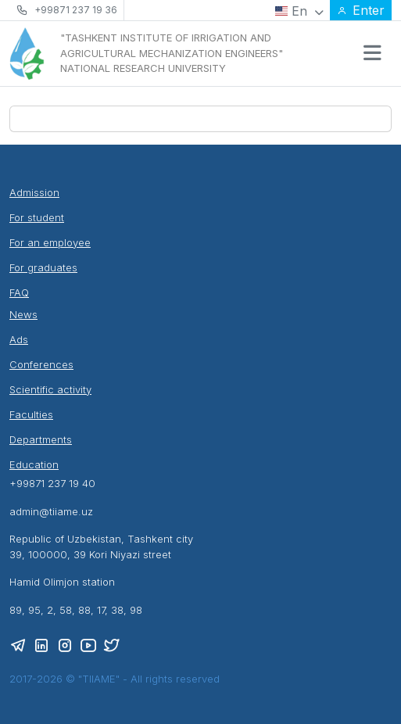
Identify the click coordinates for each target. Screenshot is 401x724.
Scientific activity (50, 389)
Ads (18, 339)
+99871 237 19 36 (75, 10)
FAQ (19, 292)
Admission (34, 192)
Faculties (31, 414)
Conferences (41, 364)
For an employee (50, 242)
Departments (40, 439)
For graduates (43, 267)
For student (36, 217)
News (23, 314)
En (299, 11)
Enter (361, 10)
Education (34, 464)
